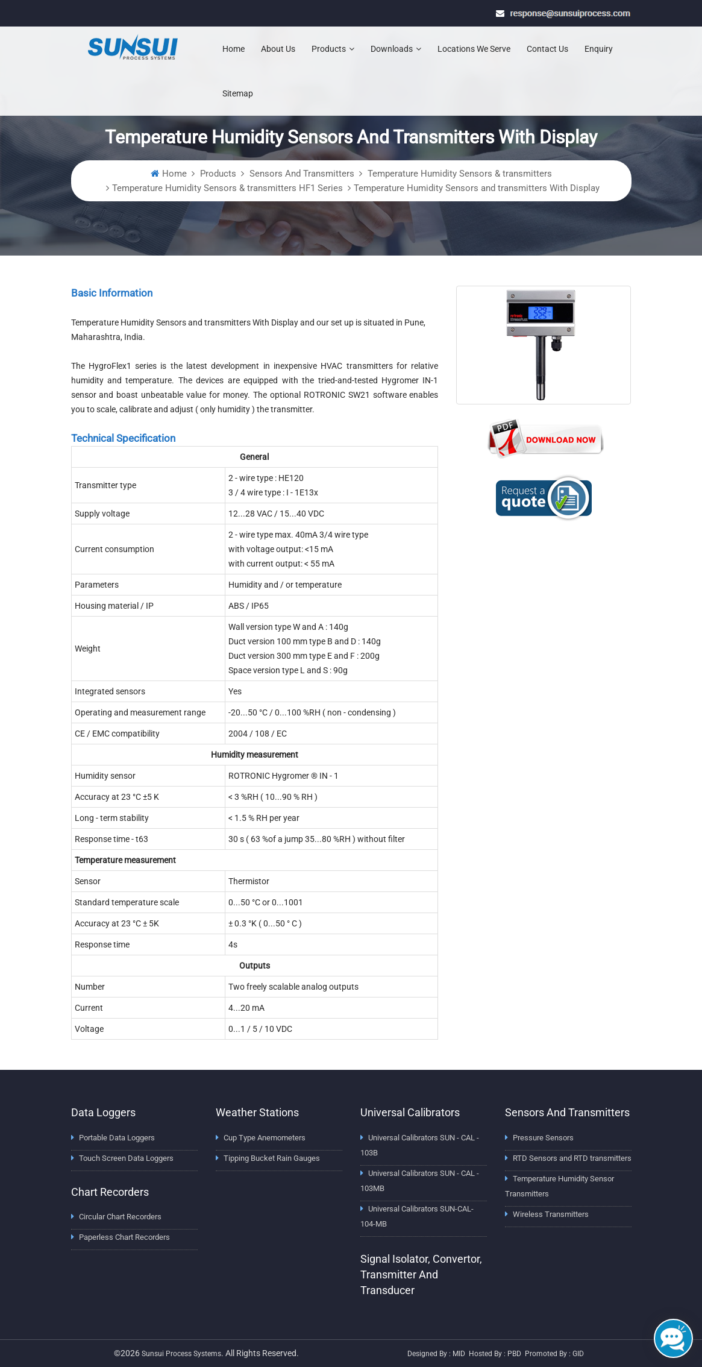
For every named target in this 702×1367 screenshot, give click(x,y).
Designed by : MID (436, 1354)
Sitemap (237, 93)
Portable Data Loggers (117, 1137)
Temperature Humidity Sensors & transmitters (458, 173)
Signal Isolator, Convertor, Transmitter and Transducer (421, 1274)
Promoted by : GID (554, 1354)
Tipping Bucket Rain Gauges (272, 1158)
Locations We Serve (473, 49)
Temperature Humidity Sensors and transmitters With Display (477, 188)
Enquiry (598, 49)
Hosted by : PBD (495, 1354)
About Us (278, 49)
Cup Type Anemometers (265, 1137)
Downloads (396, 49)
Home (233, 49)
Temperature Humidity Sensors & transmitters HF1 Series (227, 188)
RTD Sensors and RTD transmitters (572, 1158)
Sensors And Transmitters (300, 173)
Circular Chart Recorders (120, 1216)
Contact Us (547, 49)
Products (333, 49)
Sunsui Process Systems (181, 1354)
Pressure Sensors (543, 1137)
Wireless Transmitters (551, 1214)
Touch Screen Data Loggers (126, 1158)
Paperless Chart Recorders (124, 1237)
